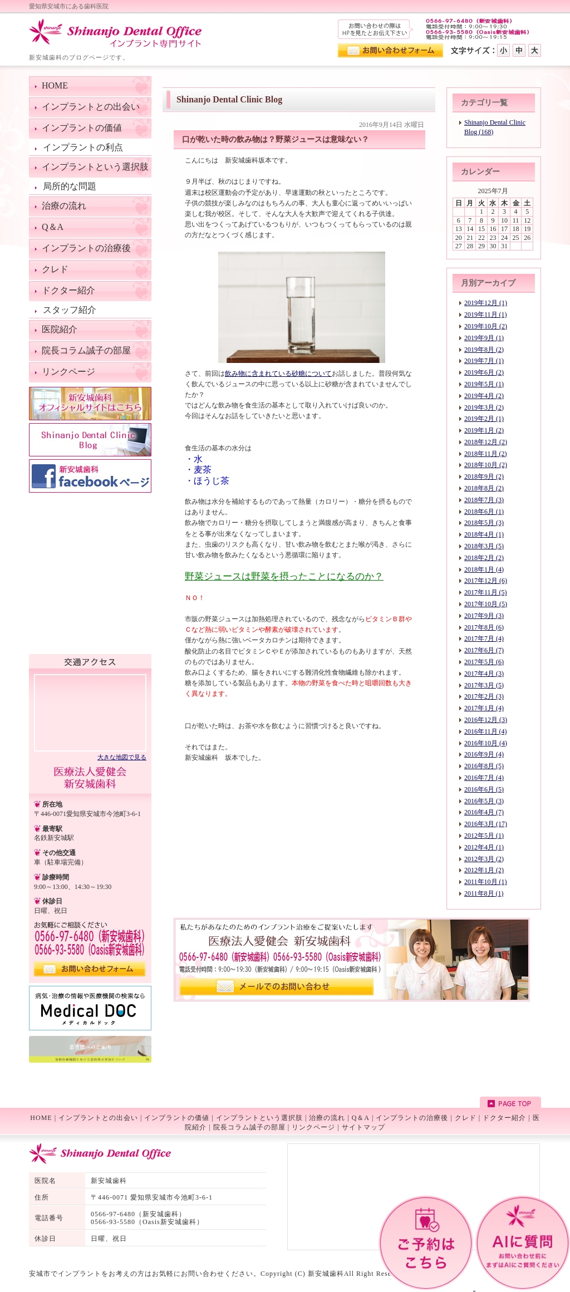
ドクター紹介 (504, 1118)
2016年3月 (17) (485, 824)
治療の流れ (327, 1118)
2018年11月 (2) (485, 454)
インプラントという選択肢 (259, 1118)
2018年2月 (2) (484, 558)
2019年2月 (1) (484, 419)
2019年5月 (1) (484, 384)
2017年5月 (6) (484, 662)
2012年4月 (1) (484, 847)
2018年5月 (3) (484, 523)
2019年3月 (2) (484, 407)
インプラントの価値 (176, 1118)
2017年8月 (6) (484, 627)
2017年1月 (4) (484, 708)
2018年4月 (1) (484, 534)
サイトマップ (363, 1127)
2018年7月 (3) (484, 500)
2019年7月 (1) (484, 361)
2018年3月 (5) (484, 546)
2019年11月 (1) (485, 314)
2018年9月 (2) (484, 476)
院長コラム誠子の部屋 (249, 1127)
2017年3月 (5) (484, 685)
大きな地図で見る (121, 757)
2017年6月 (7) (484, 650)
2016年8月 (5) (484, 766)
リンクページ (313, 1127)
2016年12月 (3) (485, 720)
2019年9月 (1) (484, 338)
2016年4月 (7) (484, 812)
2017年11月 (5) (485, 592)
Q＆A (361, 1118)
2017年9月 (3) (484, 616)
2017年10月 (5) (485, 604)
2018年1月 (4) (484, 569)
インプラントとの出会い (98, 1118)
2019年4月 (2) (484, 396)
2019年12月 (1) (485, 303)
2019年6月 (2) (484, 372)
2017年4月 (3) (484, 673)
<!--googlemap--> (90, 712)
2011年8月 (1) (484, 893)
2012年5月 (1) (484, 835)
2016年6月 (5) (484, 789)
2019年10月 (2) (485, 326)
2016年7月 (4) (484, 778)
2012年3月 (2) (484, 859)
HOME (41, 1118)
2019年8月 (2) (484, 349)
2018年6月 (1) (484, 511)
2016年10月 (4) (485, 743)
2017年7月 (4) (484, 638)
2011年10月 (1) (485, 882)
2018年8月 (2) (484, 488)
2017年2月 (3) (484, 696)
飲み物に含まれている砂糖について (278, 373)
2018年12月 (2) (485, 442)
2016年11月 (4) (485, 731)
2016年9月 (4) (484, 754)
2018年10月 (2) (485, 465)
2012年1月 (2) (484, 870)
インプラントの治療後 (412, 1118)
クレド (465, 1118)
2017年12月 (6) (485, 580)
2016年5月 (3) (484, 801)
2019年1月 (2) (484, 430)
